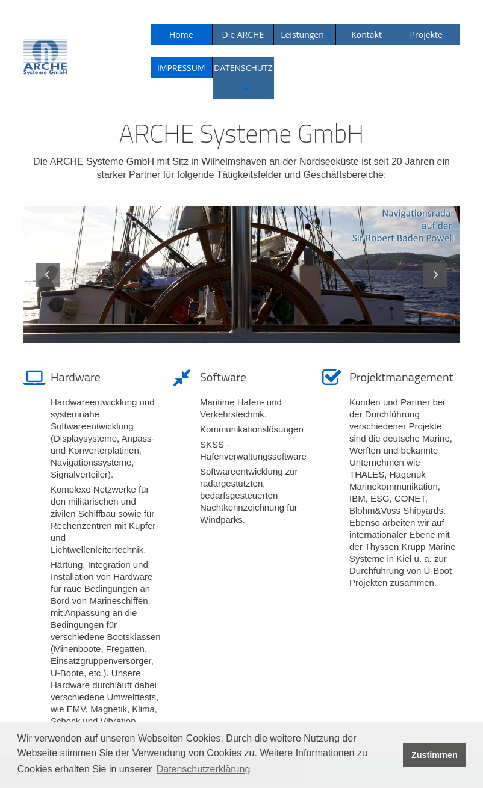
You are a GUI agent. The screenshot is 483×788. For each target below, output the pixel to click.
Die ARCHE (243, 34)
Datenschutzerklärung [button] (204, 769)
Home (181, 34)
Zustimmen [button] (434, 755)
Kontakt (366, 34)
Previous (48, 275)
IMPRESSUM (181, 67)
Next (435, 275)
